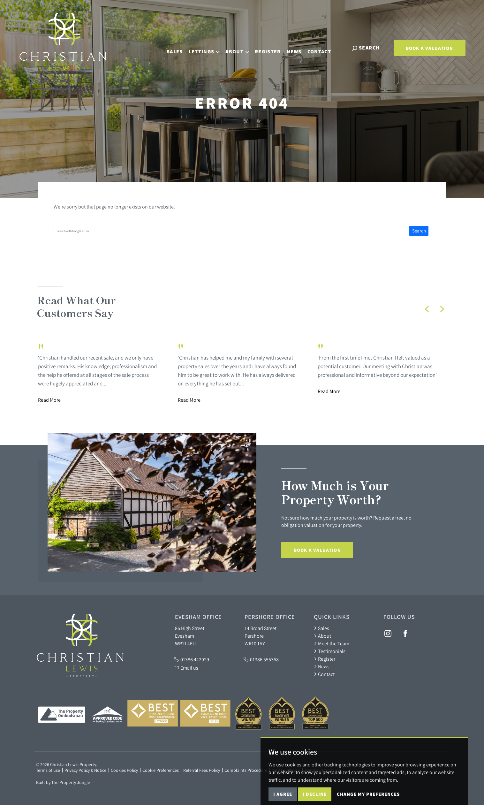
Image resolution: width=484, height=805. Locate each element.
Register (274, 47)
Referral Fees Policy (201, 770)
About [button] (243, 47)
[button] (427, 309)
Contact (325, 47)
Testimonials (329, 651)
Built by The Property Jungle (63, 782)
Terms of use (48, 770)
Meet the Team (331, 643)
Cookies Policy (124, 770)
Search (419, 231)
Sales (180, 47)
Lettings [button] (209, 47)
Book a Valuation (429, 48)
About (322, 636)
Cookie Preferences (160, 770)
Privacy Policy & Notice (85, 770)
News (299, 47)
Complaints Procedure (245, 770)
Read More (49, 400)
